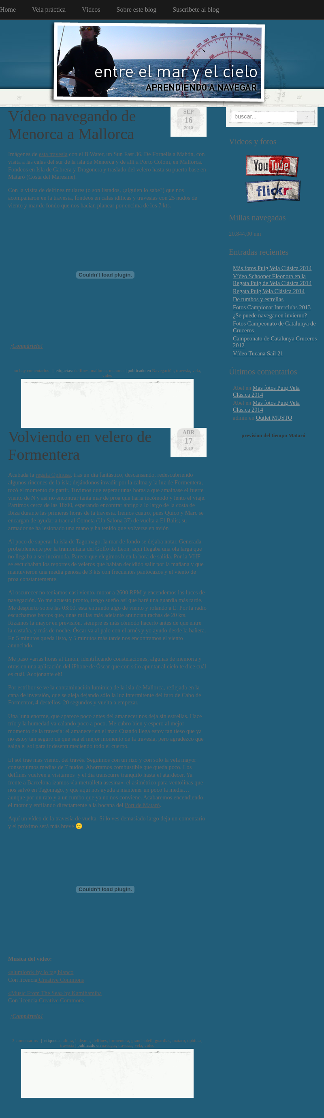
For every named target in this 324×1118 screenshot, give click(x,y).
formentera (119, 1040)
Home (8, 9)
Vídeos (91, 9)
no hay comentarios (31, 370)
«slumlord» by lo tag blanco (40, 972)
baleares (82, 1040)
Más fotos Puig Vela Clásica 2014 (272, 268)
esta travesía (53, 154)
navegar (109, 1045)
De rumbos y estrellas (258, 299)
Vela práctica (49, 9)
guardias (162, 1040)
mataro (179, 1040)
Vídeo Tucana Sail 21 (258, 353)
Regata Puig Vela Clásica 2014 (269, 291)
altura (68, 1040)
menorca (117, 370)
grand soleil (142, 1040)
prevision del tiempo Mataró (273, 435)
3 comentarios (25, 1040)
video (107, 375)
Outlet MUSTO (274, 417)
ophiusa (194, 1040)
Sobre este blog (137, 9)
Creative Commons (60, 979)
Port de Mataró (142, 805)
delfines (81, 370)
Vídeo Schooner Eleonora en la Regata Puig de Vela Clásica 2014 (272, 279)
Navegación (163, 370)
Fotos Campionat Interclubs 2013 (272, 307)
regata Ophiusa (53, 474)
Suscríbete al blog (196, 9)
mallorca (99, 370)
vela (196, 370)
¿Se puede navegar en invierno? (270, 315)
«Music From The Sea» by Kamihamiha (55, 993)
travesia (183, 370)
